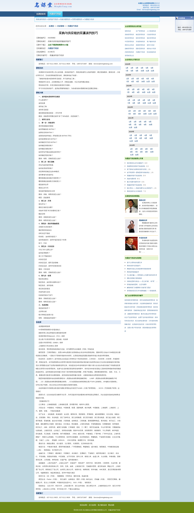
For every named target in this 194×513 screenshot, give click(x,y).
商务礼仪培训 (129, 45)
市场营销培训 (140, 41)
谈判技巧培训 (53, 19)
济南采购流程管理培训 (144, 307)
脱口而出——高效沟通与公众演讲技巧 (141, 188)
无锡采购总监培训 (139, 310)
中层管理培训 (129, 41)
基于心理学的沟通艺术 (134, 262)
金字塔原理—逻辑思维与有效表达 (140, 172)
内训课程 (60, 26)
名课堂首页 (41, 14)
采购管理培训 (129, 34)
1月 (127, 68)
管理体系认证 (129, 55)
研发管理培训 (129, 38)
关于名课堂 (92, 505)
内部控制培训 (129, 52)
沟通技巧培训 (55, 14)
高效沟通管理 (133, 179)
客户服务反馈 (102, 505)
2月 (132, 68)
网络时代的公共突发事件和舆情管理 (139, 269)
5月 (147, 68)
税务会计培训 (151, 48)
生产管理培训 (140, 31)
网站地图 (111, 505)
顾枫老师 (142, 200)
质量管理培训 (140, 45)
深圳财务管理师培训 (131, 300)
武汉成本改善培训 (141, 321)
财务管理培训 (140, 38)
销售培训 (128, 31)
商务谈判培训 (41, 19)
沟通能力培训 (89, 19)
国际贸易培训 (140, 48)
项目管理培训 (151, 38)
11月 (147, 71)
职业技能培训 (151, 52)
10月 (142, 71)
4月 (142, 68)
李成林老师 (143, 238)
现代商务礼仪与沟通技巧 (137, 163)
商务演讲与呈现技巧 (133, 266)
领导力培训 (150, 45)
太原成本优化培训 (138, 324)
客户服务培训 (151, 41)
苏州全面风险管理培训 (147, 300)
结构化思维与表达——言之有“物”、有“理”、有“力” (142, 281)
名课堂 (51, 26)
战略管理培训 (129, 48)
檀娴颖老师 (143, 220)
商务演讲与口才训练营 (136, 191)
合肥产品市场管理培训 (146, 317)
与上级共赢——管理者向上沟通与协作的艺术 (142, 275)
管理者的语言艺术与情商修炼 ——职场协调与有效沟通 (142, 291)
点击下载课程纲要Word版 (58, 45)
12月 (152, 71)
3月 (137, 68)
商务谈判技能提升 (133, 272)
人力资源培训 (151, 31)
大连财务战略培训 (146, 303)
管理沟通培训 (77, 19)
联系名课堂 (83, 505)
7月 (127, 71)
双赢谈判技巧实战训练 (136, 175)
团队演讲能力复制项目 (134, 278)
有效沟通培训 (65, 19)
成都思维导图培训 (133, 314)
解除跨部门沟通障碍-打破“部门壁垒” (139, 287)
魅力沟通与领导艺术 (135, 182)
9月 (137, 71)
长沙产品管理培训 (130, 317)
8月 (132, 71)
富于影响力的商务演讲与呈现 (138, 169)
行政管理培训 (151, 34)
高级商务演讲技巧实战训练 (138, 166)
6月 (152, 68)
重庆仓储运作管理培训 (148, 314)
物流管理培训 (140, 34)
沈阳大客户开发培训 (134, 328)
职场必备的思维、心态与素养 (137, 284)
